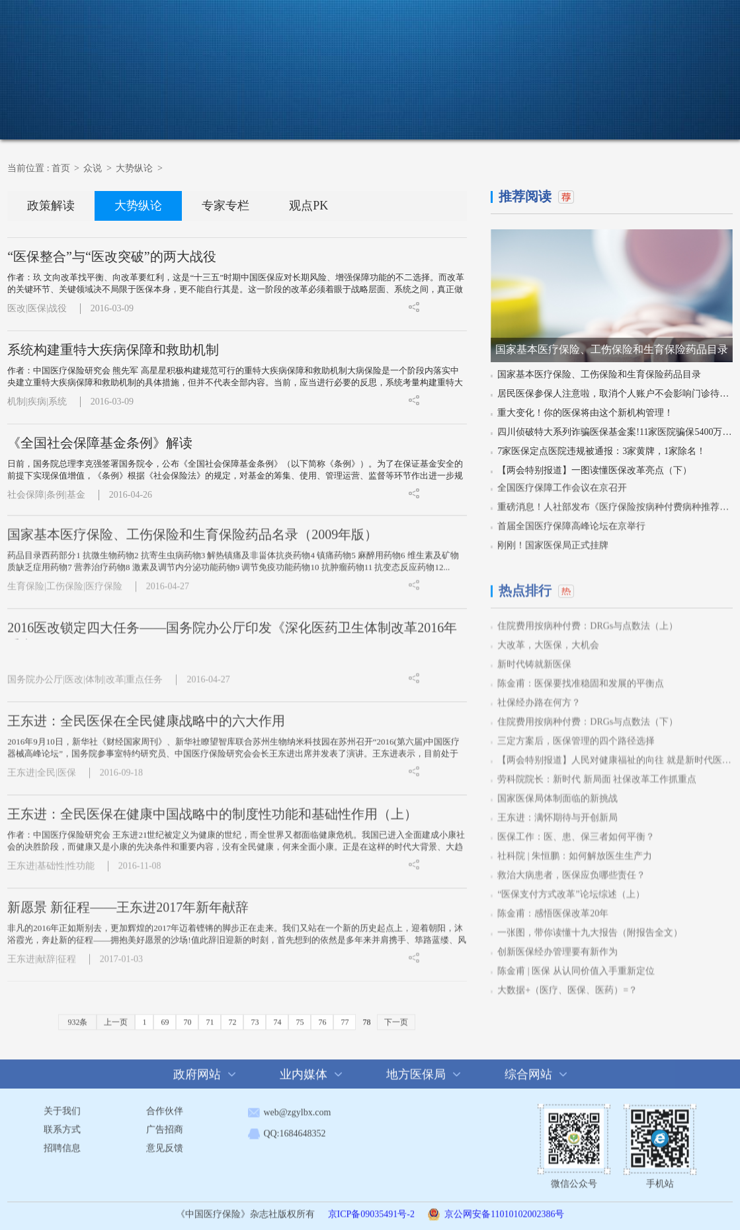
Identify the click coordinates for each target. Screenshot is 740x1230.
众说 (388, 105)
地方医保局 (416, 1068)
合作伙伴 (164, 1105)
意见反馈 (164, 1142)
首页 (223, 106)
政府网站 (197, 1068)
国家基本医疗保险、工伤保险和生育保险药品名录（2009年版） (192, 528)
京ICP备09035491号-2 (371, 1208)
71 (210, 1016)
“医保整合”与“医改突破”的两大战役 (111, 256)
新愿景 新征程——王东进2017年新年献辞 (128, 901)
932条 (77, 1016)
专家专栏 (225, 204)
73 (255, 1016)
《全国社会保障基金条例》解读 (99, 442)
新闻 (278, 106)
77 (345, 1016)
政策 (333, 106)
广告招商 (164, 1124)
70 (187, 1016)
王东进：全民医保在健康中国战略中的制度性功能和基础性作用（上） (212, 808)
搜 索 (551, 17)
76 (322, 1016)
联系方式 (62, 1124)
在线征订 (700, 106)
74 (277, 1016)
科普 (444, 106)
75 (300, 1016)
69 (165, 1016)
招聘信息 (62, 1142)
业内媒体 (303, 1068)
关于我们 (62, 1105)
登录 (686, 17)
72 (232, 1016)
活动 (499, 106)
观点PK (308, 204)
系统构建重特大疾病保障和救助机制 (113, 349)
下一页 (396, 1016)
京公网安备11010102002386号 (504, 1208)
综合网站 (528, 1068)
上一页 (116, 1016)
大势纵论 (134, 168)
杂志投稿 (621, 106)
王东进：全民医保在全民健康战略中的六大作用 (146, 715)
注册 (717, 17)
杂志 (554, 106)
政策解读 (51, 204)
